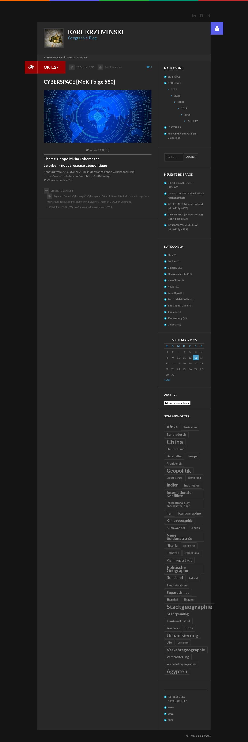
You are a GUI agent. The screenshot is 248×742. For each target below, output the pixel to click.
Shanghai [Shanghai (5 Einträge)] (172, 599)
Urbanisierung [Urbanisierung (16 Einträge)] (182, 635)
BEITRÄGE (174, 76)
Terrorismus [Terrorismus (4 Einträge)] (173, 628)
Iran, (146, 196)
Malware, (52, 201)
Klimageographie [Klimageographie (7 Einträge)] (180, 520)
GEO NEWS (174, 83)
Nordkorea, (72, 201)
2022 (174, 89)
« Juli (167, 379)
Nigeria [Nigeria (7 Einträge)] (172, 545)
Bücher (172, 261)
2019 (184, 108)
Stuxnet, (94, 201)
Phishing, (84, 201)
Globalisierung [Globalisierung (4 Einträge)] (174, 477)
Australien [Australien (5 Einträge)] (190, 427)
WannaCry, (75, 207)
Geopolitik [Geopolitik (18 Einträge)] (179, 471)
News (171, 286)
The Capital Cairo (178, 305)
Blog (170, 255)
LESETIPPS (174, 127)
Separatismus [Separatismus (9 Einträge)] (178, 592)
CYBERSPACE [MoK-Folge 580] (79, 82)
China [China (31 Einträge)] (175, 441)
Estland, (106, 196)
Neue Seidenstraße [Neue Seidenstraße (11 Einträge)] (179, 537)
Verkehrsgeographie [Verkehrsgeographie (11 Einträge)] (186, 649)
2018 (187, 114)
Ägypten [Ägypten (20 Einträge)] (177, 671)
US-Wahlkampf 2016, (58, 207)
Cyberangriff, (79, 196)
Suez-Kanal (174, 292)
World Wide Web (103, 207)
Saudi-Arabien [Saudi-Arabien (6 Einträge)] (177, 585)
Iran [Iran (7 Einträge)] (170, 513)
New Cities (174, 280)
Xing (209, 15)
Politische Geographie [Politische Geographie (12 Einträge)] (178, 569)
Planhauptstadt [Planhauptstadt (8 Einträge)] (179, 560)
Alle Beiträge (63, 57)
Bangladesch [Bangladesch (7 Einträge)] (176, 434)
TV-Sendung (66, 190)
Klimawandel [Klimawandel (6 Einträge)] (176, 528)
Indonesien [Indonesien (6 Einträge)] (192, 485)
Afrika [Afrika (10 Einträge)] (172, 427)
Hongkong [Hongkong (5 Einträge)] (194, 477)
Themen (172, 311)
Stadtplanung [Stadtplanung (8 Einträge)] (178, 614)
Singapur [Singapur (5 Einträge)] (189, 599)
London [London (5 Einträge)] (195, 528)
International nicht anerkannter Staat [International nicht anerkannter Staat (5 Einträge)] (179, 504)
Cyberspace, (94, 196)
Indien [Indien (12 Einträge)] (173, 484)
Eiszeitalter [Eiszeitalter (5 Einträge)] (174, 456)
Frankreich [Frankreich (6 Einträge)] (174, 463)
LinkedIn (194, 15)
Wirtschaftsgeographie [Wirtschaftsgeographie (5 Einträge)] (181, 664)
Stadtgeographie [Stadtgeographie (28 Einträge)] (189, 607)
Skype (201, 15)
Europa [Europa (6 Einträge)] (193, 456)
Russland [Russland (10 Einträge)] (175, 577)
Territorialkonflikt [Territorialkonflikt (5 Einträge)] (178, 621)
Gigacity (172, 267)
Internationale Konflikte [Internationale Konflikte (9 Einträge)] (179, 494)
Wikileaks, (87, 207)
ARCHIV (193, 120)
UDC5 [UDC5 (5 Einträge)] (189, 628)
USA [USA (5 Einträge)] (169, 642)
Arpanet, (58, 196)
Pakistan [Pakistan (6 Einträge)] (173, 553)
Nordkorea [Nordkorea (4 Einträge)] (189, 545)
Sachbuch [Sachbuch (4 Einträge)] (194, 578)
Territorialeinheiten (179, 299)
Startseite (49, 57)
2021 (177, 95)
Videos (172, 324)
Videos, (55, 190)
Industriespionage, (133, 196)
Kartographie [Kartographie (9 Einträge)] (189, 513)
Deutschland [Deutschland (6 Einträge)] (176, 449)
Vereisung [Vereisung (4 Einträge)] (183, 642)
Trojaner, (104, 201)
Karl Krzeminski (113, 67)
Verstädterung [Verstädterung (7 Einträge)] (178, 657)
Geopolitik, (117, 196)
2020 (181, 102)
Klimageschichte (177, 274)
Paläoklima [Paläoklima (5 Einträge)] (192, 553)
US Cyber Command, (121, 201)
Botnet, (68, 196)
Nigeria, (61, 201)
